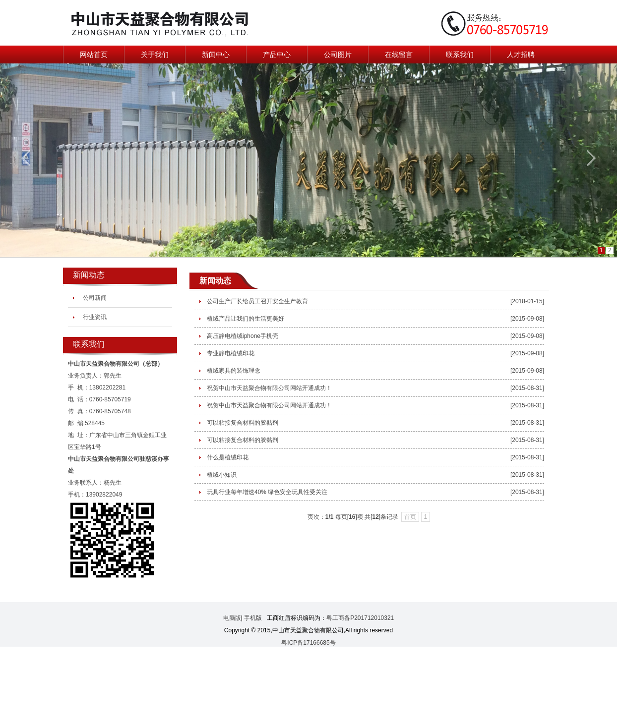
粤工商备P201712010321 (360, 617)
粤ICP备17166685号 (308, 642)
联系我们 (460, 54)
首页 (410, 516)
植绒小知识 (222, 474)
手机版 (253, 617)
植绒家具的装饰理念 (233, 370)
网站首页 (94, 54)
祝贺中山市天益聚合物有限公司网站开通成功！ (269, 388)
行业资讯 (95, 317)
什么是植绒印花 (227, 457)
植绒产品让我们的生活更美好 (245, 318)
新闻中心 (216, 54)
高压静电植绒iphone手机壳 (242, 336)
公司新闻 (95, 297)
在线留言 (399, 54)
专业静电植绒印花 (230, 353)
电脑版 (232, 617)
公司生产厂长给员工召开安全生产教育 (257, 301)
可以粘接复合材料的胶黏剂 (242, 422)
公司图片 (338, 54)
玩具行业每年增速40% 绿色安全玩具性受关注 (267, 492)
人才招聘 (521, 54)
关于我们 (155, 54)
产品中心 (277, 54)
